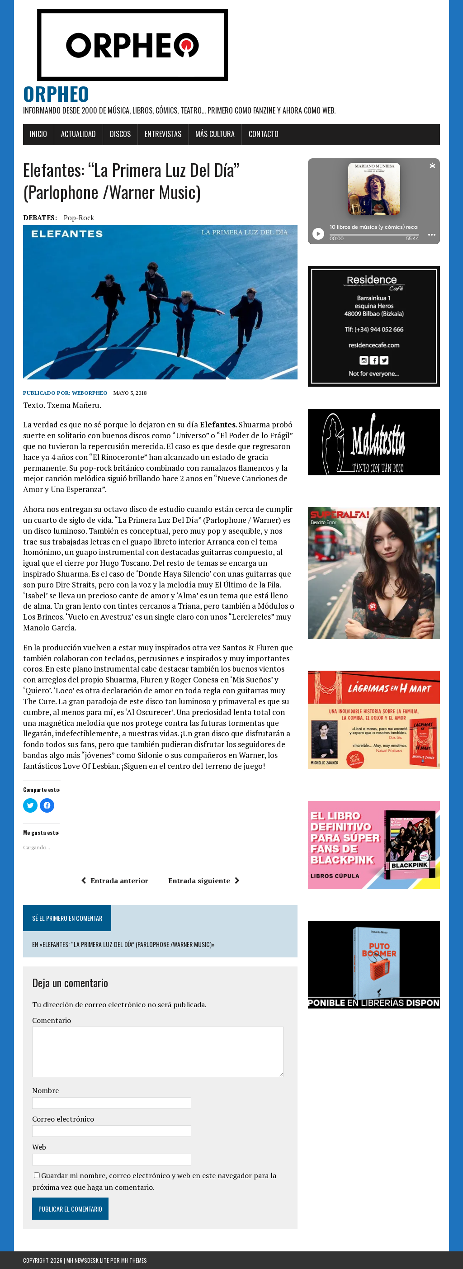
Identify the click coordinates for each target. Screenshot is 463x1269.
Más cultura (215, 133)
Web (39, 1147)
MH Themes (134, 1260)
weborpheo (90, 392)
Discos (120, 133)
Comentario (51, 1020)
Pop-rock (79, 217)
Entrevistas (163, 133)
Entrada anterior (114, 880)
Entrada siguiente (204, 880)
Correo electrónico (63, 1119)
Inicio (38, 133)
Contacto (264, 133)
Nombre (45, 1090)
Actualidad (78, 133)
